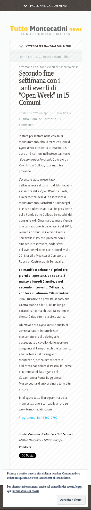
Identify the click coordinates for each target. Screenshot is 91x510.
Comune (36, 119)
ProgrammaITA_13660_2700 (38, 417)
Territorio (49, 119)
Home (23, 57)
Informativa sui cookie (25, 491)
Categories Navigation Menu (45, 46)
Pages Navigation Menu (45, 6)
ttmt (35, 113)
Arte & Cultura (39, 57)
